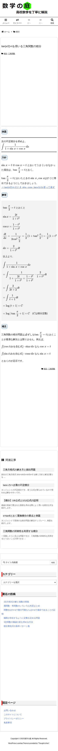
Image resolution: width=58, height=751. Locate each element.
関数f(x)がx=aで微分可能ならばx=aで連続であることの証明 (28, 612)
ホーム (7, 32)
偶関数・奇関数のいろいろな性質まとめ (22, 606)
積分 (18, 32)
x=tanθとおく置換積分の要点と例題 (21, 516)
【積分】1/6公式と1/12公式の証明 (20, 500)
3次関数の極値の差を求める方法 (18, 622)
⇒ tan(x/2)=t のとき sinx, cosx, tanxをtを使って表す (28, 187)
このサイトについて (13, 714)
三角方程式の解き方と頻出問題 (19, 469)
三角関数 (11, 53)
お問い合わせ (10, 710)
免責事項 (8, 722)
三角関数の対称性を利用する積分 (20, 531)
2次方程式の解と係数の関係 (16, 602)
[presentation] (15, 146)
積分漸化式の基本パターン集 (17, 626)
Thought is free (44, 743)
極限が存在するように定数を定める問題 (22, 618)
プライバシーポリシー (14, 718)
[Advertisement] (29, 92)
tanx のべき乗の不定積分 (16, 485)
